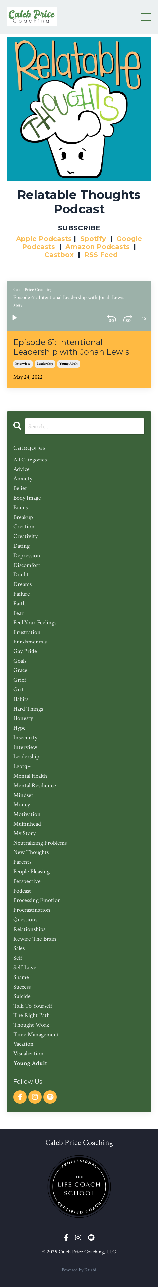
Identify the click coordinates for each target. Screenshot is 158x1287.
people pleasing (31, 871)
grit (18, 689)
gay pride (25, 651)
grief (19, 680)
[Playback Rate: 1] (128, 317)
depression (26, 555)
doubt (21, 574)
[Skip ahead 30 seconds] (112, 317)
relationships (29, 929)
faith (19, 603)
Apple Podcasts (44, 239)
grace (20, 670)
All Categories (30, 459)
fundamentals (30, 641)
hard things (28, 709)
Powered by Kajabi (79, 1270)
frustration (27, 632)
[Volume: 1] (144, 317)
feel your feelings (34, 622)
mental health (30, 776)
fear (18, 613)
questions (25, 919)
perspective (27, 881)
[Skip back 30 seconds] (96, 317)
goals (19, 661)
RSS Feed (101, 255)
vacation (23, 1044)
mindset (23, 795)
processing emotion (37, 900)
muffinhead (27, 823)
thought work (31, 1025)
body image (27, 498)
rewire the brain (34, 939)
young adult (68, 364)
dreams (22, 584)
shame (21, 977)
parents (22, 862)
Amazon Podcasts (97, 247)
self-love (24, 967)
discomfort (26, 565)
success (22, 987)
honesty (23, 718)
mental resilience (34, 785)
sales (19, 948)
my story (24, 833)
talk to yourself (32, 1006)
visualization (28, 1053)
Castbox (59, 255)
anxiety (22, 478)
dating (21, 546)
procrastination (31, 910)
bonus (20, 507)
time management (36, 1034)
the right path (31, 1015)
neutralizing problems (40, 843)
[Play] (14, 317)
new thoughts (31, 852)
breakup (23, 517)
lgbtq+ (22, 766)
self (17, 958)
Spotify (93, 239)
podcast (22, 891)
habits (20, 699)
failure (21, 594)
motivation (27, 814)
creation (24, 526)
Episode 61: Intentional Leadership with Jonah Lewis (71, 347)
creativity (25, 536)
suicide (22, 996)
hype (19, 728)
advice (21, 469)
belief (20, 488)
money (21, 804)
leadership (45, 364)
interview (23, 364)
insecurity (25, 737)
